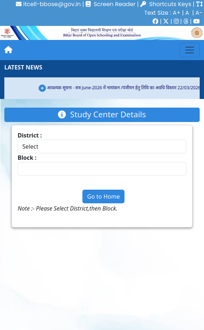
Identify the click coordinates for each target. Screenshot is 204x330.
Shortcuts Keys (170, 4)
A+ (177, 13)
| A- (197, 13)
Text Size (156, 13)
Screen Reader (111, 4)
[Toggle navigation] (190, 50)
